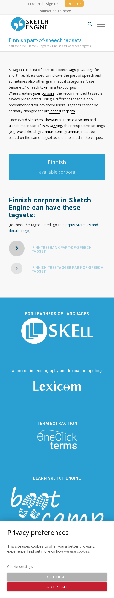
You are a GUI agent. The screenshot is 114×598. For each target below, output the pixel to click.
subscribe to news (56, 10)
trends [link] (14, 125)
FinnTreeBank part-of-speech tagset (62, 250)
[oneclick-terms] (57, 440)
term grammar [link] (67, 131)
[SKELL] (57, 331)
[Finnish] (57, 167)
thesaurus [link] (53, 119)
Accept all (57, 586)
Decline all (57, 576)
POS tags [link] (86, 69)
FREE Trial (74, 3)
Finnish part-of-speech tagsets (45, 40)
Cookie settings (20, 566)
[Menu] (98, 24)
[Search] (87, 24)
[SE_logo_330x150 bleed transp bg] (47, 24)
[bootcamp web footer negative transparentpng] (57, 512)
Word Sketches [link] (30, 119)
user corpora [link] (43, 93)
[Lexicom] (57, 386)
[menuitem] (34, 3)
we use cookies (76, 551)
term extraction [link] (76, 119)
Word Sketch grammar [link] (34, 131)
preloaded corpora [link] (59, 110)
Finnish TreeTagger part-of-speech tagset (67, 270)
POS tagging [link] (52, 125)
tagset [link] (18, 69)
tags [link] (72, 69)
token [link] (44, 87)
